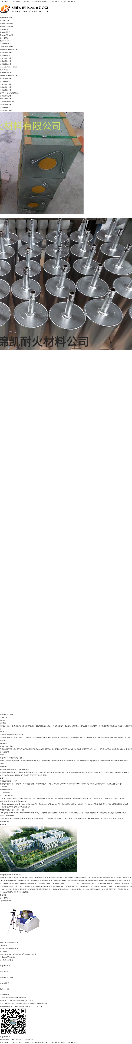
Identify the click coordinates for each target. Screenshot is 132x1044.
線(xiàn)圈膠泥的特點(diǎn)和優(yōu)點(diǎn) (14, 769)
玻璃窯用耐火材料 (6, 96)
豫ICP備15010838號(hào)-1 (24, 1006)
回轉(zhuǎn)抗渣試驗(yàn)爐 (9, 942)
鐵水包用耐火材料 (6, 58)
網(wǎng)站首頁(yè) (6, 26)
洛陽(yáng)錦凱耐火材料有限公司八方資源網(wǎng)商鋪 (18, 954)
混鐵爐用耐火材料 (6, 61)
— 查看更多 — (4, 787)
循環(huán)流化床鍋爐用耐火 (9, 93)
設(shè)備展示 (4, 38)
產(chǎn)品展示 (5, 32)
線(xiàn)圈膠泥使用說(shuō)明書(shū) (12, 734)
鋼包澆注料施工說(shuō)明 (8, 781)
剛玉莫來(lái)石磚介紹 (7, 746)
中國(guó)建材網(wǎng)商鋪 (9, 948)
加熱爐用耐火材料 (6, 64)
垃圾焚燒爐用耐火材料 (7, 101)
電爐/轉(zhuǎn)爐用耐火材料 (9, 49)
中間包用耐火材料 (6, 110)
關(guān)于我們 (5, 29)
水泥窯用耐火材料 (6, 99)
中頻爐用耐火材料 (6, 52)
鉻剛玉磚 (3, 723)
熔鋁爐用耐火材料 (6, 104)
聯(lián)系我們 (4, 44)
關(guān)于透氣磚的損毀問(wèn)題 (11, 758)
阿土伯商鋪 (3, 951)
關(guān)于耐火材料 (6, 35)
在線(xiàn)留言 (4, 41)
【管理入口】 (38, 1006)
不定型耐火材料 (5, 107)
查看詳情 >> (4, 895)
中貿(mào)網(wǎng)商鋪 (7, 957)
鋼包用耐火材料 (5, 55)
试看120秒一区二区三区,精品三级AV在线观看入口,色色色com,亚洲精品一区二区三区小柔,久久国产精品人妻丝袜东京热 (38, 1)
